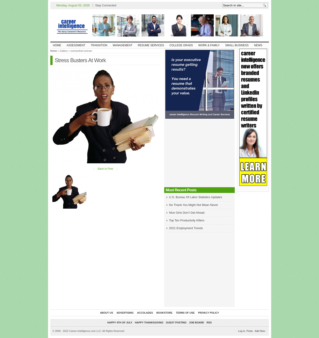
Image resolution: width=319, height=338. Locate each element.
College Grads (181, 45)
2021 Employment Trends (186, 228)
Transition (99, 45)
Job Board (196, 322)
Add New (260, 331)
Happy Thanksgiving (149, 322)
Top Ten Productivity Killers (186, 220)
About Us (106, 312)
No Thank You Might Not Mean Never (193, 205)
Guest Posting (176, 322)
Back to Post (105, 168)
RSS (209, 322)
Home (57, 45)
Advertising (125, 312)
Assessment (76, 45)
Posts (249, 331)
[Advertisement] (199, 154)
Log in (241, 331)
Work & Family (209, 45)
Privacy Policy (208, 312)
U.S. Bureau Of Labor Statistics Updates (195, 197)
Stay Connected (105, 5)
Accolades (145, 312)
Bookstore (164, 312)
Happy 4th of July (119, 322)
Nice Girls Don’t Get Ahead (186, 212)
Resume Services (151, 45)
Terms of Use (185, 312)
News (258, 45)
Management (122, 45)
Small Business (237, 45)
